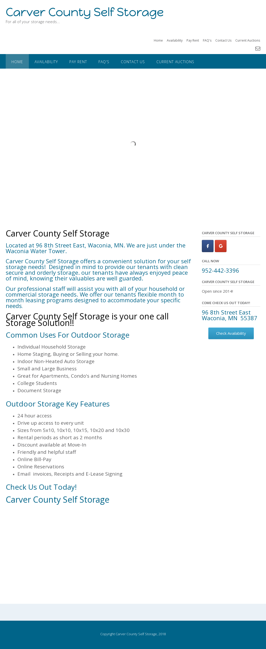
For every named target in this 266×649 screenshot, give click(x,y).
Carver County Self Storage (85, 12)
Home (158, 40)
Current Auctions (247, 40)
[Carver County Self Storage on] (234, 246)
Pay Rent (193, 40)
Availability (175, 40)
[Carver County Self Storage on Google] (221, 246)
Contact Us (223, 40)
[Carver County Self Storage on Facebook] (208, 246)
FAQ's (207, 40)
